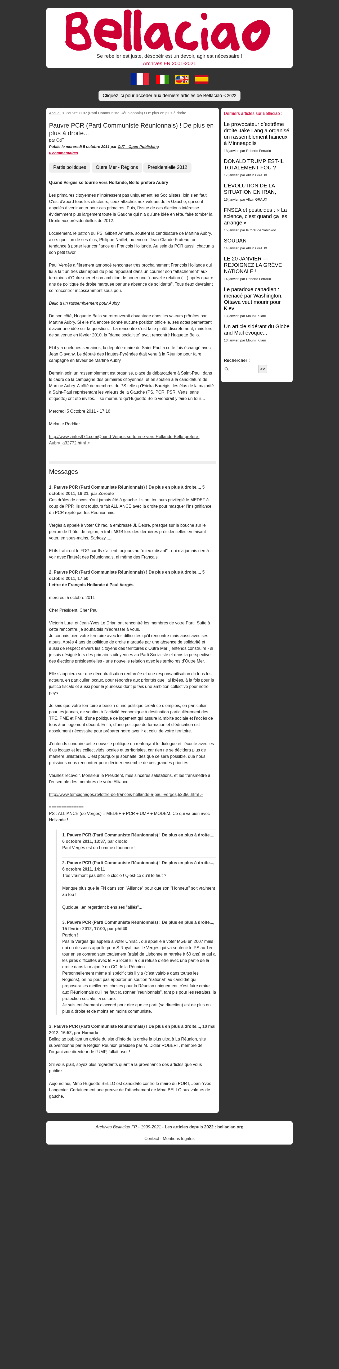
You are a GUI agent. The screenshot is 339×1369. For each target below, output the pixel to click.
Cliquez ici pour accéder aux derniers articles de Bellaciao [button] (170, 95)
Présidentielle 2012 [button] (167, 167)
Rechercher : (237, 360)
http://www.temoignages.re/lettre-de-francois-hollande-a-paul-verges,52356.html (124, 794)
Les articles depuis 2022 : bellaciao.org (204, 1127)
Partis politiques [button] (69, 167)
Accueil (55, 113)
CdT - (123, 147)
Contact (151, 1138)
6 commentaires (63, 153)
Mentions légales (179, 1138)
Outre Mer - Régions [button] (117, 167)
